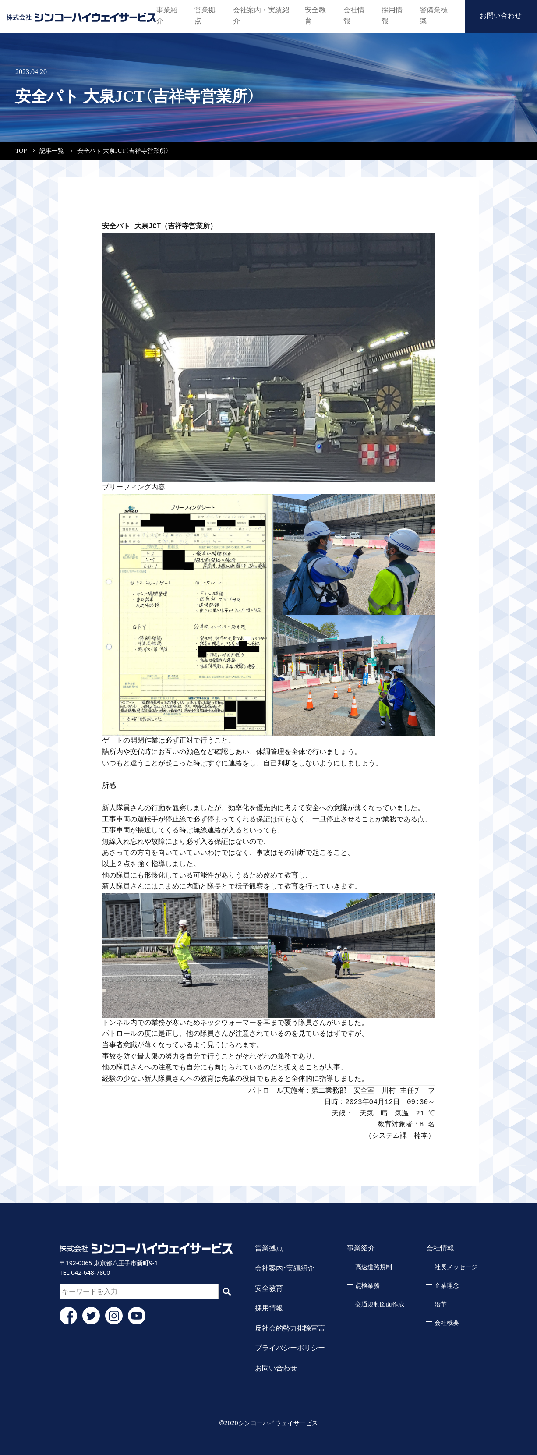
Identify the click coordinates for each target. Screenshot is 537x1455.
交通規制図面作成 (379, 1304)
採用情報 (390, 15)
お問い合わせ (501, 15)
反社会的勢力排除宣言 (290, 1328)
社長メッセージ (456, 1267)
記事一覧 (51, 151)
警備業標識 (433, 15)
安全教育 (314, 15)
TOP (21, 151)
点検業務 (367, 1285)
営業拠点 (206, 15)
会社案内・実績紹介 (260, 15)
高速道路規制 (373, 1267)
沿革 (441, 1304)
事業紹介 (167, 15)
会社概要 (447, 1323)
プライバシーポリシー (290, 1348)
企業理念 (447, 1285)
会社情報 (352, 15)
